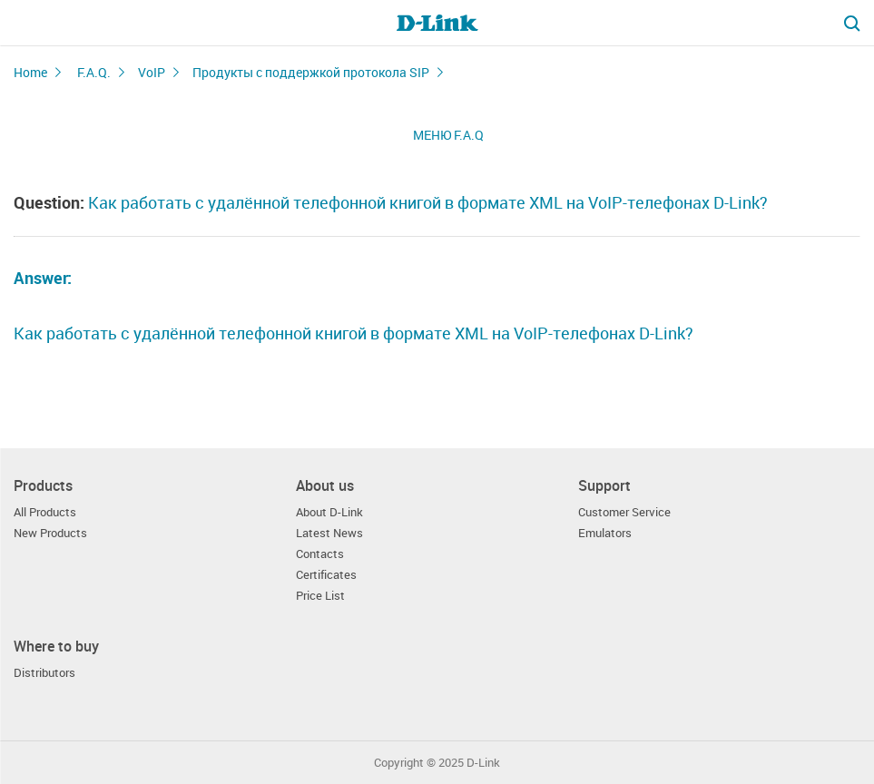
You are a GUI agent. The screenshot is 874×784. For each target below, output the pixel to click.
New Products (50, 533)
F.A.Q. (94, 72)
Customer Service (624, 512)
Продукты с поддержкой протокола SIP (310, 72)
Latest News (329, 533)
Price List (320, 595)
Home (30, 72)
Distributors (44, 673)
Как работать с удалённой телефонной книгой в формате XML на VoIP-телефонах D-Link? (353, 333)
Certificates (326, 575)
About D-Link (329, 512)
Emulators (605, 533)
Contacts (320, 554)
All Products (45, 512)
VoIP (151, 72)
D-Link (483, 762)
